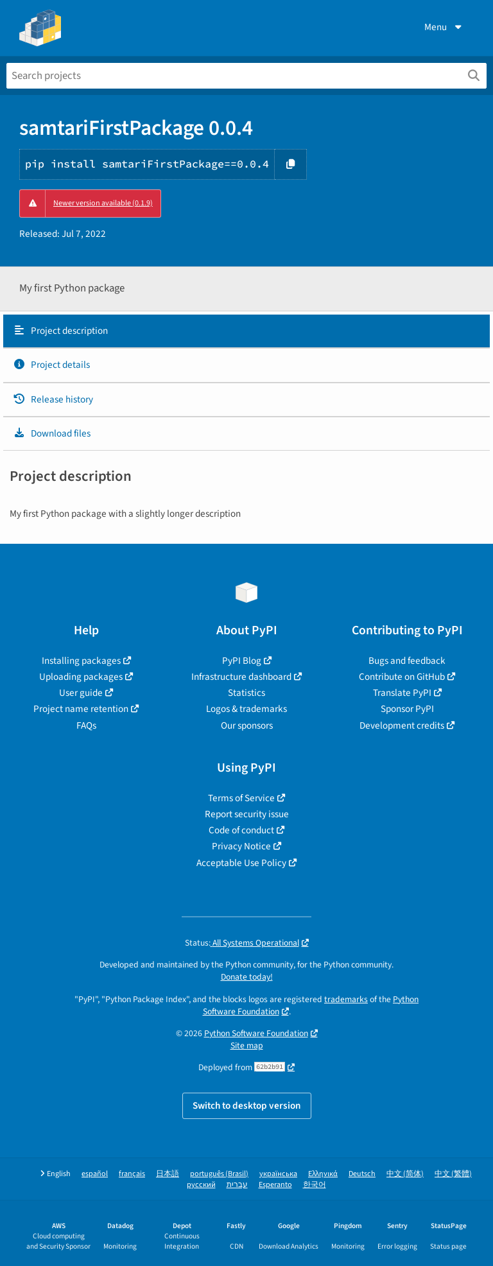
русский (201, 1184)
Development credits (401, 725)
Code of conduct (241, 830)
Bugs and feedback (406, 661)
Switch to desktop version (247, 1105)
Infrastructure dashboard (241, 677)
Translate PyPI (402, 693)
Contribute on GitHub (402, 677)
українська (278, 1173)
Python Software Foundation (256, 1033)
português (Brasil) (219, 1173)
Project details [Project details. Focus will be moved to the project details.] (51, 365)
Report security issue (247, 814)
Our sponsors (247, 725)
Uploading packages (81, 677)
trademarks (346, 999)
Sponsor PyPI (407, 709)
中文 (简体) (405, 1173)
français (132, 1173)
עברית (237, 1184)
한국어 (314, 1184)
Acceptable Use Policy (241, 863)
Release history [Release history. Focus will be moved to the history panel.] (53, 399)
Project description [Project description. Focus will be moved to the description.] (60, 331)
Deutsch (362, 1173)
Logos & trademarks (246, 709)
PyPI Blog (241, 661)
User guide (81, 693)
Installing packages (81, 661)
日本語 (167, 1173)
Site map (246, 1045)
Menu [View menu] (444, 27)
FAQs (86, 725)
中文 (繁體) (453, 1173)
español (95, 1173)
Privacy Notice (241, 846)
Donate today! (247, 977)
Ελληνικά (323, 1173)
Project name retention (80, 709)
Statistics (246, 693)
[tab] (246, 331)
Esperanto (275, 1184)
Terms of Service (241, 798)
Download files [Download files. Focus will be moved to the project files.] (52, 433)
